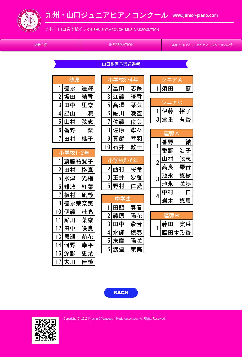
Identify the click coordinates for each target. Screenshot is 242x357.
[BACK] (121, 293)
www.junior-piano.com (195, 15)
